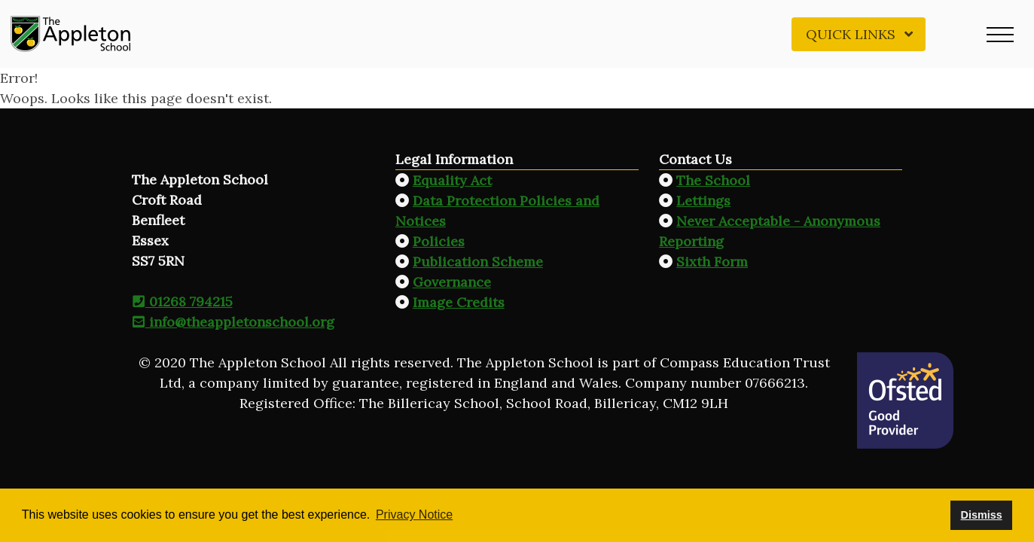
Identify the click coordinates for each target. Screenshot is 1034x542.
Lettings (703, 200)
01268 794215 (182, 301)
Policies (439, 241)
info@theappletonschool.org (233, 321)
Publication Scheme (478, 261)
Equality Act (452, 180)
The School (713, 180)
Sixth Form (712, 261)
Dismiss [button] (981, 515)
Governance (452, 282)
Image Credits (459, 302)
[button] (1000, 34)
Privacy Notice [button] (414, 514)
